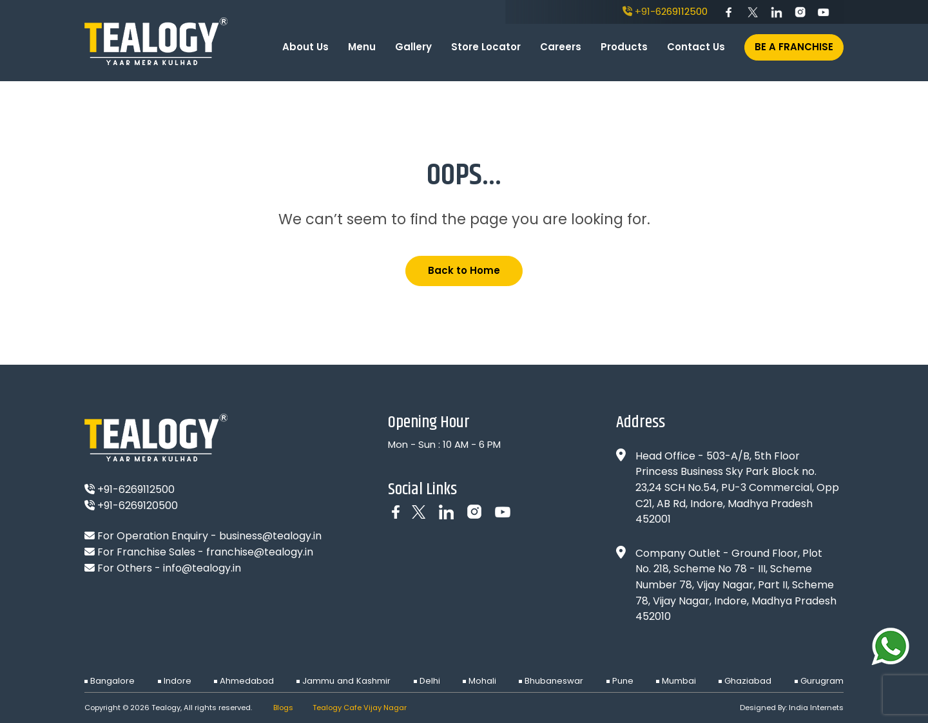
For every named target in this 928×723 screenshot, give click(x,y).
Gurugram (822, 681)
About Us (305, 46)
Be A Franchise (794, 46)
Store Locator (486, 46)
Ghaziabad (747, 681)
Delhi (430, 681)
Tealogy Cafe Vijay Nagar (360, 707)
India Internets (816, 707)
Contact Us (696, 46)
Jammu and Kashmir (346, 681)
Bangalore (112, 681)
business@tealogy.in (270, 535)
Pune (622, 681)
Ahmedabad (247, 681)
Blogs (283, 707)
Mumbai (679, 681)
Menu (362, 46)
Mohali (482, 681)
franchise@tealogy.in (259, 552)
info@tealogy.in (202, 568)
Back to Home (464, 270)
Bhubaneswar (554, 681)
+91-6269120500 (131, 505)
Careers (560, 46)
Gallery (413, 46)
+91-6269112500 (665, 11)
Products (624, 46)
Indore (177, 681)
